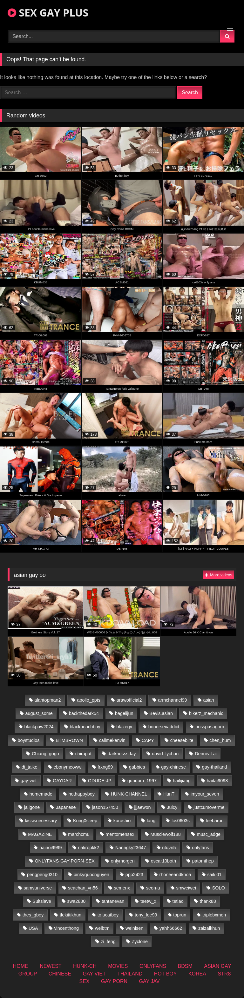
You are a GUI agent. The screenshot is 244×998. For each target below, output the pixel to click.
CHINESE (60, 973)
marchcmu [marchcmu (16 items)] (78, 834)
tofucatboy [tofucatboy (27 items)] (108, 914)
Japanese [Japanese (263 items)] (66, 807)
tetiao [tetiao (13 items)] (178, 901)
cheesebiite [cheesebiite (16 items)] (181, 740)
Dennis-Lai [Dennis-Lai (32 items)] (206, 753)
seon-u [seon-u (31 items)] (153, 887)
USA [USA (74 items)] (33, 928)
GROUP (27, 973)
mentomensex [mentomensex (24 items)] (119, 834)
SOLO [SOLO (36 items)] (218, 887)
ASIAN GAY (217, 966)
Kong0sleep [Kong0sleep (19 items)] (85, 820)
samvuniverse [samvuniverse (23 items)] (38, 887)
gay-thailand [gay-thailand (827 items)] (214, 767)
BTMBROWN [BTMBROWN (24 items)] (69, 740)
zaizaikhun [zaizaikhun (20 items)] (209, 928)
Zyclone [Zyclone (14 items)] (140, 941)
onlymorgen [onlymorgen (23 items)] (123, 860)
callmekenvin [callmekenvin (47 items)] (112, 740)
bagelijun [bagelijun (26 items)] (124, 713)
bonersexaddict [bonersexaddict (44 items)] (164, 726)
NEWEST (50, 966)
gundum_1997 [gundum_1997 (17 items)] (142, 780)
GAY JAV (149, 981)
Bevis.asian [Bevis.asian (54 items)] (161, 713)
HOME (20, 966)
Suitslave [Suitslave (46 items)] (41, 901)
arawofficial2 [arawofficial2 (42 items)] (129, 700)
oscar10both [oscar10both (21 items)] (163, 860)
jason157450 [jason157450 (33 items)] (105, 807)
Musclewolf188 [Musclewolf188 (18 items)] (165, 834)
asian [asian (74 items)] (208, 700)
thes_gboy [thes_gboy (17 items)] (33, 914)
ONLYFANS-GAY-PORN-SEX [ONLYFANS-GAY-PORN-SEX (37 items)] (64, 860)
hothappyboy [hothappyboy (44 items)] (81, 793)
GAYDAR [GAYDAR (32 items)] (62, 780)
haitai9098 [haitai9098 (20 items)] (217, 780)
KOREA (197, 973)
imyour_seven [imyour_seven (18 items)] (205, 793)
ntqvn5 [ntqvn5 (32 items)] (169, 847)
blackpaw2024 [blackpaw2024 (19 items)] (39, 726)
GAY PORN (114, 981)
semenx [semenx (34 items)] (122, 887)
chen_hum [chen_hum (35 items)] (220, 740)
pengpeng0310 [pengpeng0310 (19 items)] (42, 874)
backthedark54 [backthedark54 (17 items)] (84, 713)
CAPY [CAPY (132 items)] (148, 740)
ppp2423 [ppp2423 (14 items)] (134, 874)
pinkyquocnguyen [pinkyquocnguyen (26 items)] (91, 874)
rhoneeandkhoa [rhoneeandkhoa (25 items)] (175, 874)
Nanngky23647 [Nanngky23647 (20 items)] (130, 847)
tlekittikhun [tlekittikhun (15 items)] (70, 914)
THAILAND (129, 973)
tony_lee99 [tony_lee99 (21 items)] (146, 914)
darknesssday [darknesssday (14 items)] (122, 753)
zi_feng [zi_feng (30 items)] (108, 941)
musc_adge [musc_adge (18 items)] (208, 834)
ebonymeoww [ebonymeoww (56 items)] (67, 767)
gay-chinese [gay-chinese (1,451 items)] (173, 767)
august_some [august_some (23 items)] (38, 713)
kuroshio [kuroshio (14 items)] (122, 820)
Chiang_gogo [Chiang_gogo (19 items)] (45, 753)
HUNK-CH (85, 966)
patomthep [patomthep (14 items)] (203, 860)
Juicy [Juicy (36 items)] (172, 807)
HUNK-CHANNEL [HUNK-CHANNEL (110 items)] (129, 793)
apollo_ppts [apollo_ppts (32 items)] (88, 700)
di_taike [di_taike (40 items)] (29, 767)
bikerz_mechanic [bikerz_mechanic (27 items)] (206, 713)
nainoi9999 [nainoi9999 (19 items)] (50, 847)
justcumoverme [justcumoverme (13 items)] (209, 807)
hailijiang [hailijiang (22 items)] (182, 780)
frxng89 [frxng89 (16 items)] (105, 767)
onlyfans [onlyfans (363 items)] (200, 847)
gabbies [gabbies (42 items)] (137, 767)
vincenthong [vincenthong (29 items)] (66, 928)
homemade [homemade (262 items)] (41, 793)
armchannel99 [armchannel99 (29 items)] (172, 700)
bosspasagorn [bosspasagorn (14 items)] (209, 726)
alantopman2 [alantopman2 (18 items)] (47, 700)
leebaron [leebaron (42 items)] (215, 820)
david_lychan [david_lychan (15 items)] (165, 753)
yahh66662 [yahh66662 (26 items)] (170, 928)
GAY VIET (94, 973)
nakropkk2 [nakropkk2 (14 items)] (88, 847)
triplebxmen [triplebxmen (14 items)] (214, 914)
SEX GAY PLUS (48, 12)
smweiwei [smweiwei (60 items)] (186, 887)
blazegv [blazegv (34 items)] (124, 726)
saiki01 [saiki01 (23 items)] (214, 874)
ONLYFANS (152, 966)
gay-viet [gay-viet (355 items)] (29, 780)
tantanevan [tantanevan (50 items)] (113, 901)
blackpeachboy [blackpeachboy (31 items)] (85, 726)
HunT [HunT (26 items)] (168, 793)
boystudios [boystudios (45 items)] (29, 740)
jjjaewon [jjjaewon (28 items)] (142, 807)
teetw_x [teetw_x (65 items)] (148, 901)
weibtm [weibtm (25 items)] (102, 928)
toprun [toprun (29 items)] (179, 914)
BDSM (185, 966)
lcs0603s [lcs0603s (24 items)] (181, 820)
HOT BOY (165, 973)
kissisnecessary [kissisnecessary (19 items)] (41, 820)
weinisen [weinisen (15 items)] (134, 928)
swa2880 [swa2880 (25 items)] (76, 901)
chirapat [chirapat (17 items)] (83, 753)
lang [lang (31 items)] (151, 820)
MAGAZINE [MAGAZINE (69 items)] (40, 834)
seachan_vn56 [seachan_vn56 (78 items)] (83, 887)
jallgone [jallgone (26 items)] (32, 807)
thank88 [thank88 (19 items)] (208, 901)
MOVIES (118, 966)
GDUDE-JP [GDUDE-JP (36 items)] (100, 780)
